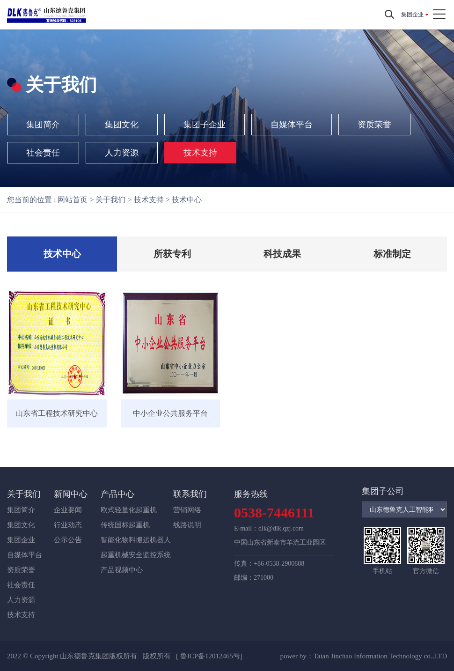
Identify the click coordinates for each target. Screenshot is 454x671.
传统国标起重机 (125, 525)
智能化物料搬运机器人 (136, 540)
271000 (263, 577)
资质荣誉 (374, 124)
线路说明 (187, 525)
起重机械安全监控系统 (136, 555)
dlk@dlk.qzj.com (281, 528)
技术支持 (200, 152)
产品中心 (117, 494)
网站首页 (73, 200)
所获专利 (172, 254)
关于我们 (110, 200)
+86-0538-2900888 (279, 563)
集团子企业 (204, 124)
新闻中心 (71, 494)
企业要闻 (68, 510)
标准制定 (392, 254)
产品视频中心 (122, 570)
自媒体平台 (292, 124)
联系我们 (190, 494)
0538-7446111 (274, 512)
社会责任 (43, 152)
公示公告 (68, 540)
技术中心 (187, 200)
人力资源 (122, 152)
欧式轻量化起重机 (129, 510)
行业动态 (68, 525)
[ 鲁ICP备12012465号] (209, 656)
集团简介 (43, 124)
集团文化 (122, 124)
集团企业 (412, 14)
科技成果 (282, 254)
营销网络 (187, 510)
